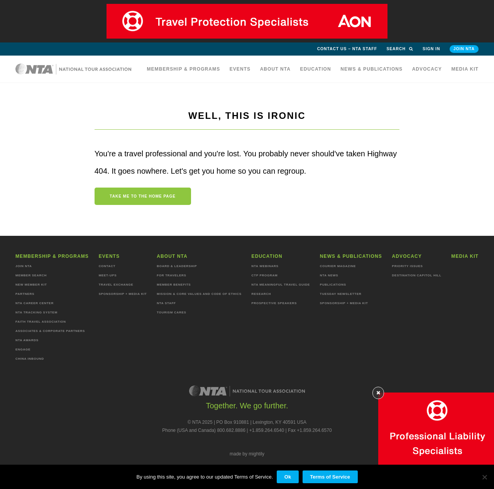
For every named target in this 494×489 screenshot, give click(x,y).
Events (240, 69)
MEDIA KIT (465, 69)
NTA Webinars (265, 266)
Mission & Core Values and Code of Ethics (199, 294)
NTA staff (166, 303)
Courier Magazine (338, 266)
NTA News (329, 275)
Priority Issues (407, 266)
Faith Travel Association (40, 321)
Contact (107, 266)
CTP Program (265, 275)
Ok (287, 477)
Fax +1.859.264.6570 (310, 430)
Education (315, 69)
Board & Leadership (177, 266)
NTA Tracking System (36, 312)
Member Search (31, 275)
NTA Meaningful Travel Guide (281, 284)
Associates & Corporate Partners (50, 331)
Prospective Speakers (274, 303)
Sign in (431, 49)
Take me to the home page (143, 196)
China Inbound (29, 358)
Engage (22, 349)
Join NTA (464, 49)
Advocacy (427, 69)
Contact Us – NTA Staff (347, 49)
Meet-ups (108, 275)
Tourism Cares (171, 312)
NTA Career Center (34, 303)
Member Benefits (174, 284)
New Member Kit (31, 284)
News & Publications (371, 69)
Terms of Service (330, 477)
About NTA (275, 69)
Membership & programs (183, 69)
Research (261, 294)
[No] (484, 477)
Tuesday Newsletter (341, 294)
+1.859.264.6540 (266, 430)
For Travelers (171, 275)
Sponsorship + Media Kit (123, 294)
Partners (24, 294)
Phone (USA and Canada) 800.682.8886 (203, 430)
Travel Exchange (116, 284)
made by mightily (247, 454)
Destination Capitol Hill (417, 275)
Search (399, 49)
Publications (333, 284)
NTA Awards (27, 340)
